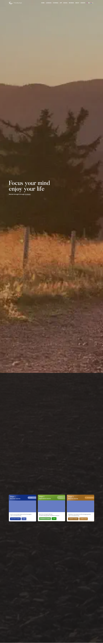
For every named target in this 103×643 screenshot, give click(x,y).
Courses (55, 2)
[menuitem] (91, 3)
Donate (83, 2)
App (61, 2)
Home (42, 2)
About (77, 2)
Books (65, 2)
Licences (48, 2)
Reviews (71, 2)
